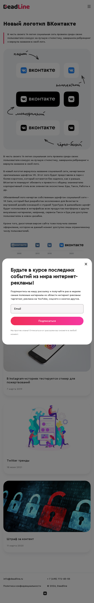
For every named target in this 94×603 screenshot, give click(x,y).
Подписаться (47, 321)
